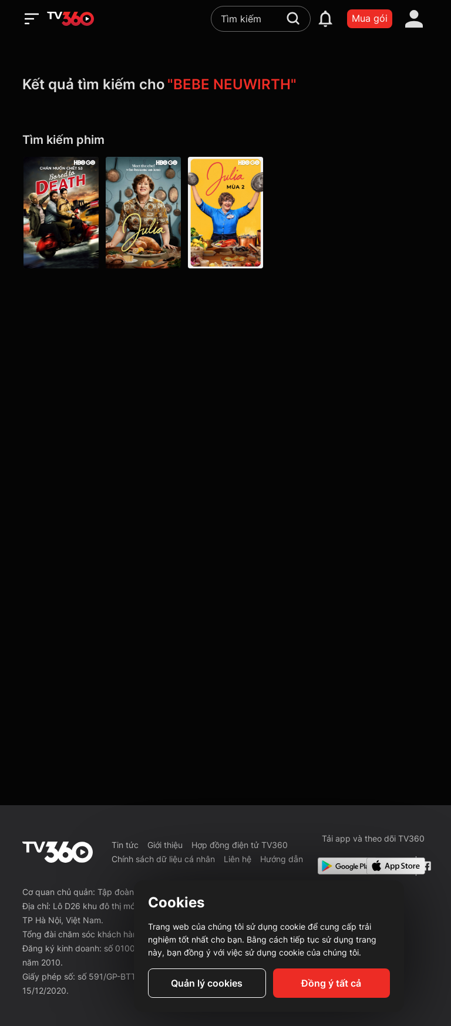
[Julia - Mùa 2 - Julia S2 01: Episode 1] (225, 212)
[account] (414, 18)
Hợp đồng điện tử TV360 (239, 845)
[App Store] (388, 866)
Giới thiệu (165, 845)
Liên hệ (237, 859)
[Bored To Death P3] (61, 212)
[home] (70, 19)
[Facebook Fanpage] (425, 866)
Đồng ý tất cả (331, 983)
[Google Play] (340, 866)
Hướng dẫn (281, 859)
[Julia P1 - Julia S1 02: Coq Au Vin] (143, 212)
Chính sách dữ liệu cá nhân (163, 859)
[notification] (325, 18)
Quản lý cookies (207, 983)
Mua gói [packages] (370, 18)
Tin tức (125, 845)
